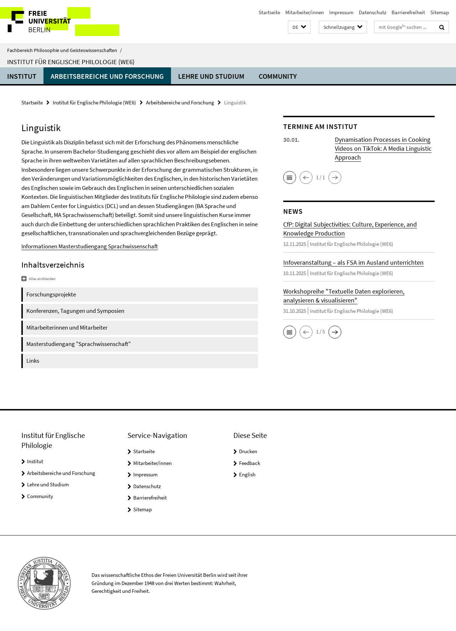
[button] (299, 27)
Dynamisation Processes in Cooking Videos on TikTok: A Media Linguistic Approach (383, 148)
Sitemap (439, 12)
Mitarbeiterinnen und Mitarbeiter (67, 327)
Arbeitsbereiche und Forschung (107, 76)
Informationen (39, 246)
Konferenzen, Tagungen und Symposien (75, 311)
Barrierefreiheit (408, 12)
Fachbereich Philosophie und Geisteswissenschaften (64, 50)
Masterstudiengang (83, 246)
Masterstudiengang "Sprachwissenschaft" (78, 344)
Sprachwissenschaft (133, 246)
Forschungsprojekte (51, 294)
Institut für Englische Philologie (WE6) (71, 61)
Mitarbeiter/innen (304, 12)
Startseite (269, 12)
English (247, 474)
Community (278, 76)
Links (32, 360)
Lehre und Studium (211, 76)
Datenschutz (372, 12)
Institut (21, 76)
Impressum (341, 12)
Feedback (249, 463)
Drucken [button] (248, 451)
